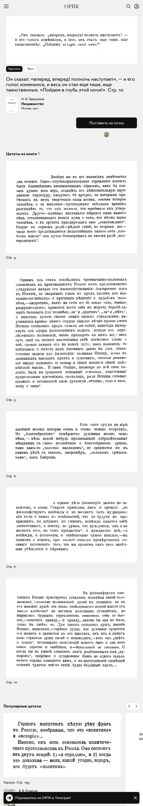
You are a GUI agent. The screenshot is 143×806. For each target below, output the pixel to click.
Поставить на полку (106, 123)
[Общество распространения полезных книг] (71, 6)
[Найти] (127, 6)
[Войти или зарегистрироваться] (136, 6)
